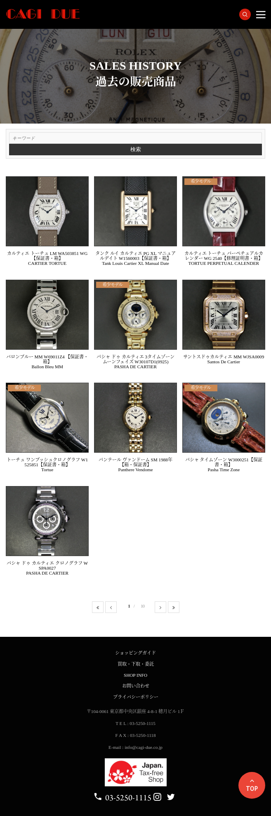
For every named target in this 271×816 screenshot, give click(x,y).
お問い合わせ (135, 685)
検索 (135, 149)
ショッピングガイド (135, 652)
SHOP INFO (135, 675)
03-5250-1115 (122, 797)
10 (142, 605)
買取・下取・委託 (136, 664)
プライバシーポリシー (135, 696)
